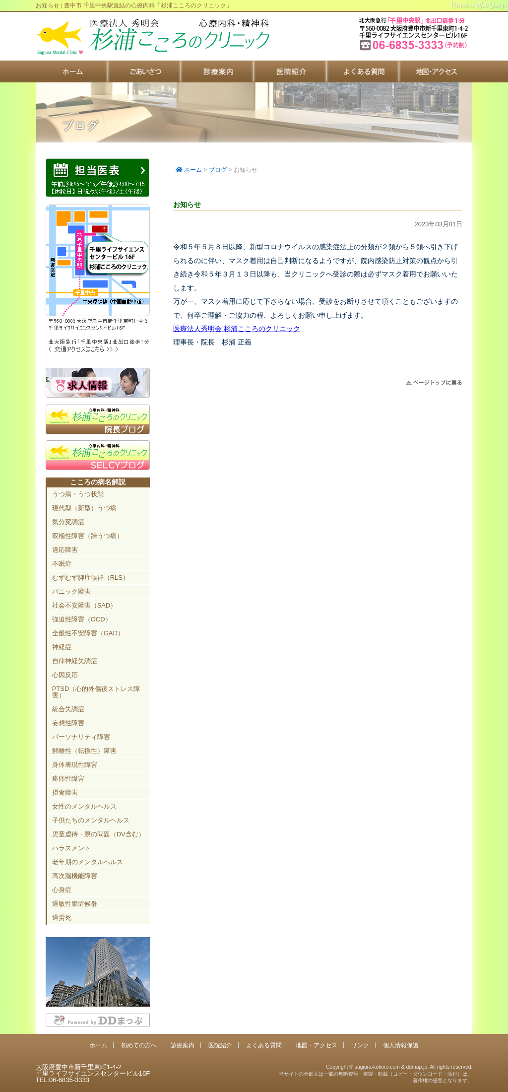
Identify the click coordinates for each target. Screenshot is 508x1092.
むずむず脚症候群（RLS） (90, 577)
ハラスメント (71, 848)
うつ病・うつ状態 (78, 494)
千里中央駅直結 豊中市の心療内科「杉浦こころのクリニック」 (152, 37)
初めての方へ (144, 71)
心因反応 (65, 675)
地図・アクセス (435, 71)
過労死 (61, 917)
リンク (360, 1045)
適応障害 (65, 549)
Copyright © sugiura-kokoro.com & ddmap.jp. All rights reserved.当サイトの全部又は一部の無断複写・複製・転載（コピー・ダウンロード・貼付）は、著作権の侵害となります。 (375, 1073)
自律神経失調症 (74, 661)
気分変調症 (68, 522)
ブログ (218, 169)
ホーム (72, 71)
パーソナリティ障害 (81, 737)
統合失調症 (68, 709)
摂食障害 (65, 792)
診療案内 (217, 71)
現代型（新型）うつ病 (84, 508)
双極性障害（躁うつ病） (87, 536)
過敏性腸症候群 (74, 903)
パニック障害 (71, 591)
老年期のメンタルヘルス (87, 862)
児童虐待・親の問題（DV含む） (98, 834)
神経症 (61, 647)
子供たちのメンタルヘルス (90, 820)
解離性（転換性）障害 (84, 750)
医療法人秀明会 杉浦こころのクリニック (236, 329)
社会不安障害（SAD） (84, 605)
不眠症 (61, 563)
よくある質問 (363, 71)
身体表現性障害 (74, 764)
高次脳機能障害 (74, 876)
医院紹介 (290, 71)
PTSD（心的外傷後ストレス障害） (96, 692)
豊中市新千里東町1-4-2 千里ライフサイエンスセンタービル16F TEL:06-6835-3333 (414, 49)
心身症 (61, 889)
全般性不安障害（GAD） (88, 633)
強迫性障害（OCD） (82, 619)
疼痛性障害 (68, 778)
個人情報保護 (401, 1045)
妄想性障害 (68, 723)
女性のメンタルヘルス (84, 806)
